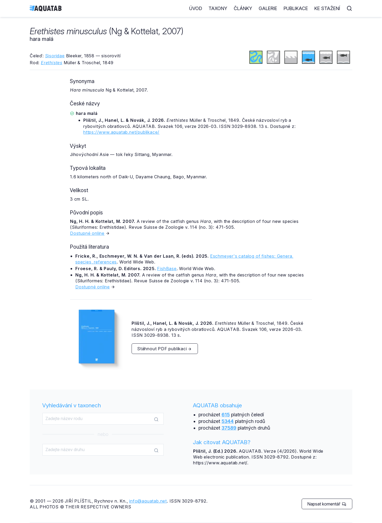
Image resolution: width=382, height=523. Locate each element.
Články (243, 8)
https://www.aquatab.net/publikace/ (121, 132)
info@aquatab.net (148, 501)
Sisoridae (55, 55)
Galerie (268, 8)
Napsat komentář (326, 504)
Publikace (296, 8)
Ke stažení (327, 8)
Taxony (218, 8)
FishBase (166, 268)
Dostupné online (87, 233)
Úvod (195, 8)
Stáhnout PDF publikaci (164, 348)
